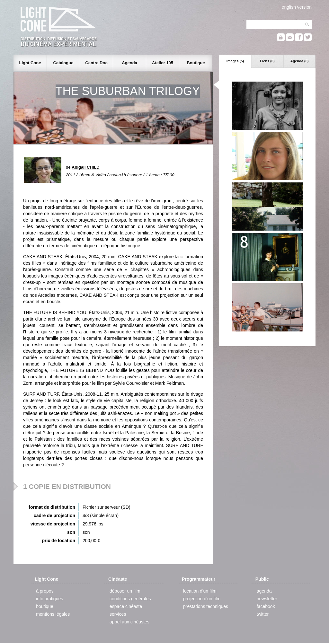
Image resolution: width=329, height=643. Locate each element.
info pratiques (49, 598)
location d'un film (200, 591)
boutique (44, 606)
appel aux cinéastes (129, 621)
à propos (44, 591)
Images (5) (235, 61)
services (118, 614)
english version (297, 7)
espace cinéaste (126, 606)
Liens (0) (267, 61)
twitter (263, 614)
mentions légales (53, 614)
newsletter (267, 598)
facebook (266, 606)
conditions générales (130, 598)
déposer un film (125, 591)
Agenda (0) (299, 61)
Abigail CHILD (86, 167)
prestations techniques (205, 606)
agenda (264, 591)
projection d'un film (201, 598)
